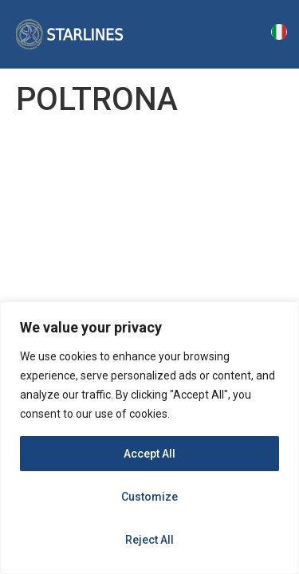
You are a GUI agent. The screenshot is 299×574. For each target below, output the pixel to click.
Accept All (149, 453)
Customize (149, 496)
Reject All (149, 539)
